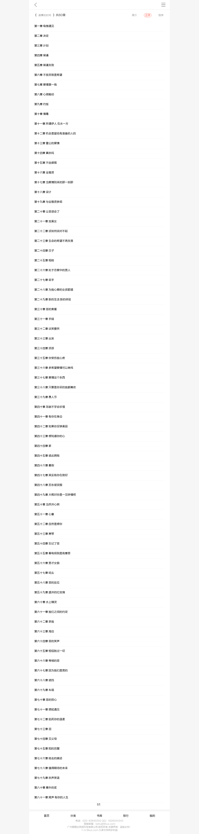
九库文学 (36, 4)
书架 (163, 4)
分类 (73, 815)
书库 (99, 815)
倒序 (160, 15)
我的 (152, 815)
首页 (46, 815)
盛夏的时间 (44, 15)
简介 (134, 15)
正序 (147, 15)
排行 (126, 815)
